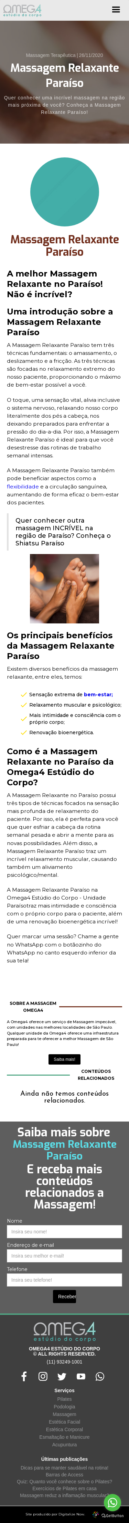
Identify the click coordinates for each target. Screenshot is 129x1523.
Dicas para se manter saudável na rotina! (64, 1468)
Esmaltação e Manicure (64, 1437)
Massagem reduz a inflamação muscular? (64, 1495)
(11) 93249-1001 (65, 1362)
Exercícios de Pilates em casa (64, 1488)
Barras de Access (64, 1474)
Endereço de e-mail (30, 1245)
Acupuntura (64, 1444)
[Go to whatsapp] (112, 1502)
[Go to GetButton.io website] (112, 1516)
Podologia (64, 1406)
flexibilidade (23, 486)
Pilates (64, 1399)
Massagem (64, 1414)
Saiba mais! (64, 1059)
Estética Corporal (64, 1429)
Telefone (17, 1269)
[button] (116, 12)
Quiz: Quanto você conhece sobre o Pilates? (64, 1481)
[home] (20, 10)
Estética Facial (64, 1422)
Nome (14, 1221)
